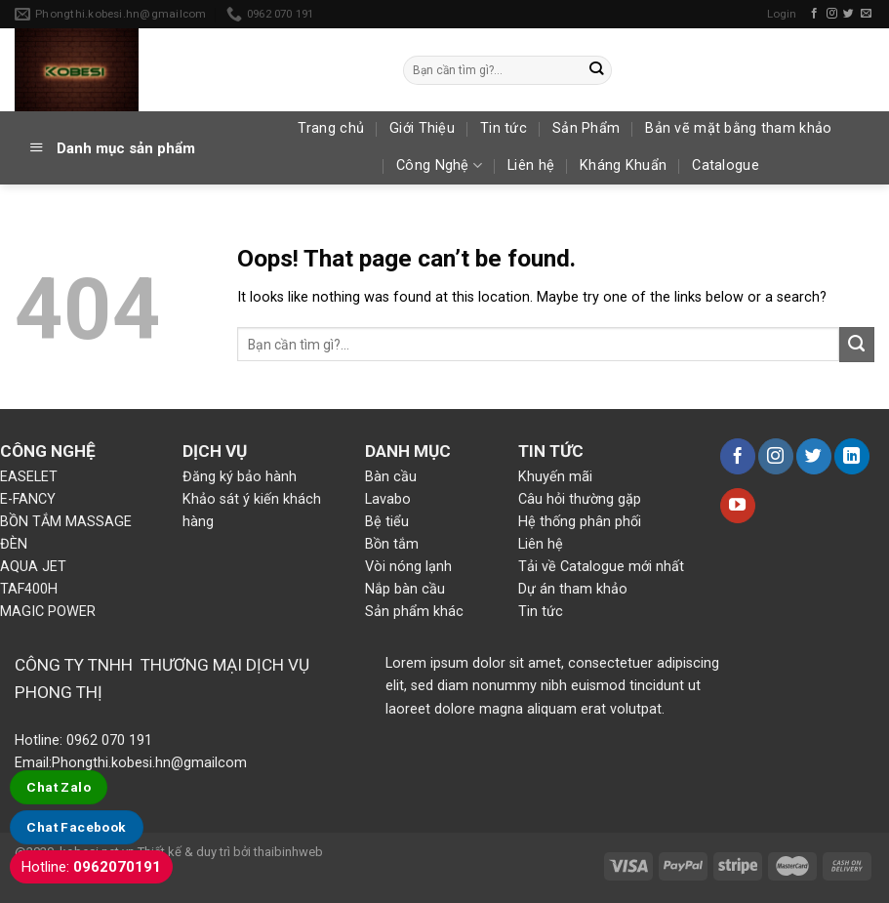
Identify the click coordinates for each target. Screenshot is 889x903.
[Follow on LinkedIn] (851, 455)
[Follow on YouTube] (737, 505)
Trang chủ (331, 128)
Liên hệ (530, 165)
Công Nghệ (439, 165)
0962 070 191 (107, 740)
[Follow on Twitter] (848, 14)
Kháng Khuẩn (623, 165)
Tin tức (503, 128)
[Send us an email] (866, 14)
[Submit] (597, 69)
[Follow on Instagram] (832, 14)
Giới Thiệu (422, 128)
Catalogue (725, 165)
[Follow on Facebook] (814, 14)
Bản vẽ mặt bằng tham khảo (738, 128)
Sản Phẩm (586, 128)
